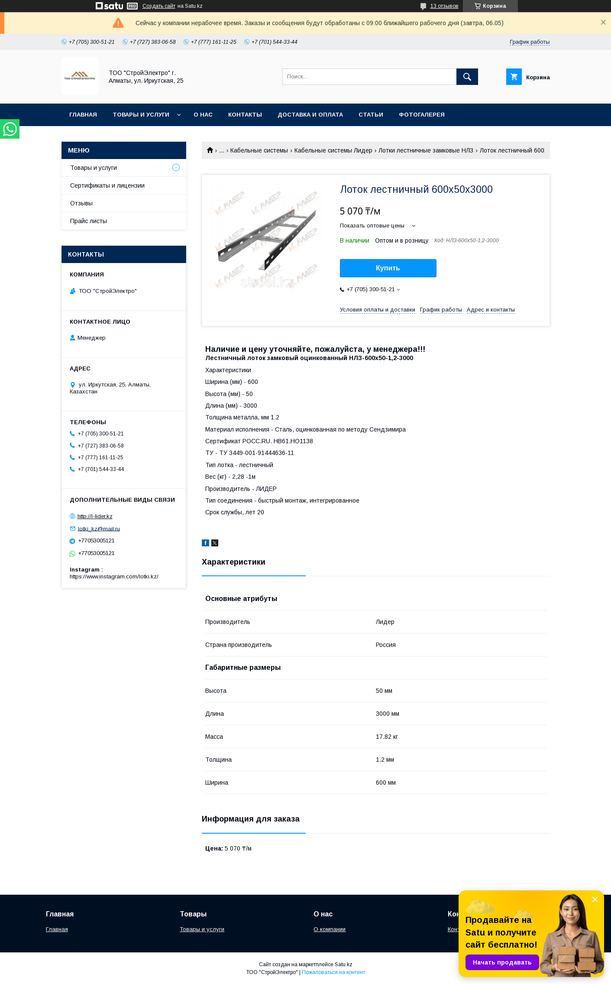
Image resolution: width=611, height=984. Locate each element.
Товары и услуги (141, 114)
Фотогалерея (422, 114)
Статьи (371, 114)
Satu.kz (343, 964)
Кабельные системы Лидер (333, 150)
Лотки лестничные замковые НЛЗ (425, 150)
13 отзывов (444, 6)
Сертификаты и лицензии (107, 185)
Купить (388, 268)
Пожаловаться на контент (333, 972)
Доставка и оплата (310, 114)
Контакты (245, 114)
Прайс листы (88, 221)
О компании (330, 929)
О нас (203, 114)
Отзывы (81, 203)
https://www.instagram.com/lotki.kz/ (114, 576)
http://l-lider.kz (95, 516)
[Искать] (467, 76)
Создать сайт (158, 6)
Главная (83, 114)
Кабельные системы (259, 150)
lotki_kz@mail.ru (99, 528)
